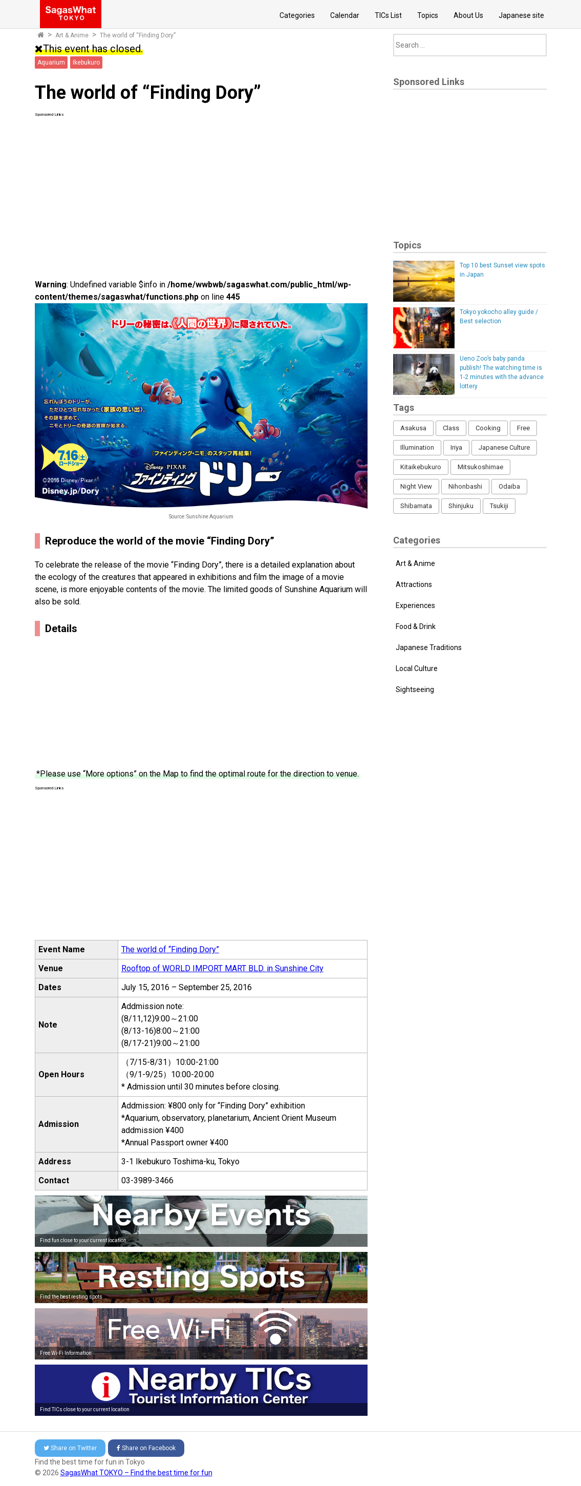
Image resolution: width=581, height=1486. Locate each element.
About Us (468, 15)
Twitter (70, 1448)
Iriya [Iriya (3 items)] (456, 447)
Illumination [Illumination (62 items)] (417, 447)
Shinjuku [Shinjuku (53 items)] (461, 506)
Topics (427, 15)
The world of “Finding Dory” (138, 35)
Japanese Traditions (429, 647)
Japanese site (521, 15)
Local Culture (417, 668)
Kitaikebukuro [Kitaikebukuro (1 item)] (420, 467)
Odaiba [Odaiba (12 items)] (509, 486)
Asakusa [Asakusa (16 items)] (413, 428)
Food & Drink (416, 626)
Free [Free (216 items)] (523, 428)
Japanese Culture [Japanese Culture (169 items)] (504, 447)
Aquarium (51, 62)
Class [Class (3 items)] (451, 428)
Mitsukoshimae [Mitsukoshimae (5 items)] (480, 467)
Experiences (415, 605)
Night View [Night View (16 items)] (416, 486)
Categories (297, 15)
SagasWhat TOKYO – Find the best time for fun (136, 1473)
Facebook (146, 1448)
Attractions (414, 584)
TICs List (388, 15)
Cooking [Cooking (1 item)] (488, 428)
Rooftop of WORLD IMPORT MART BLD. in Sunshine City (222, 968)
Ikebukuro (86, 62)
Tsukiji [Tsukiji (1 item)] (499, 506)
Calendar (344, 15)
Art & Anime (72, 35)
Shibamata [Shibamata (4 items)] (416, 506)
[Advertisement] (201, 189)
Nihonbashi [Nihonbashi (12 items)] (465, 486)
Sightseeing (415, 689)
